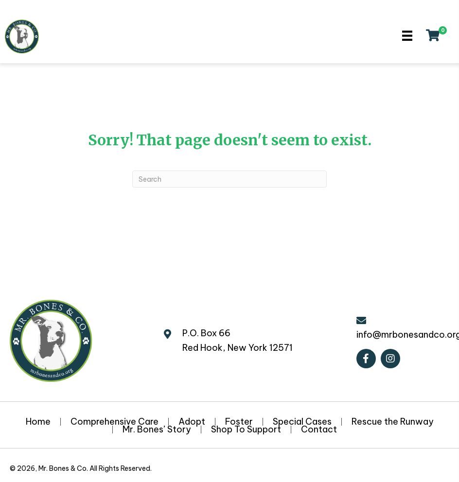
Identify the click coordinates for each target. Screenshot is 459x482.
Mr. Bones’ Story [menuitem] (157, 429)
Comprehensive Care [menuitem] (115, 422)
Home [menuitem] (38, 422)
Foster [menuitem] (239, 422)
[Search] (229, 179)
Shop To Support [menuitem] (246, 429)
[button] (366, 358)
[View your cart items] (433, 36)
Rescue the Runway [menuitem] (393, 422)
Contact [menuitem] (319, 429)
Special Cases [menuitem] (302, 422)
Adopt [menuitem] (191, 422)
